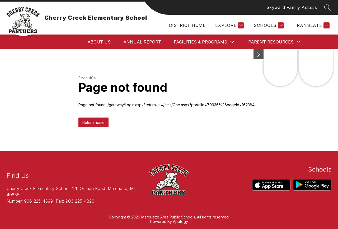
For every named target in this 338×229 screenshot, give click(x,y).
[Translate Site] (311, 25)
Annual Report (142, 42)
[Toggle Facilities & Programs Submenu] (232, 42)
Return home (93, 122)
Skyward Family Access (291, 7)
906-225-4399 (38, 201)
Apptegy (180, 221)
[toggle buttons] (258, 54)
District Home (187, 25)
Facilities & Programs (200, 42)
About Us (99, 42)
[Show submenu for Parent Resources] (271, 42)
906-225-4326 (79, 201)
